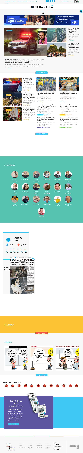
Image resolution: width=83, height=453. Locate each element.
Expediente (13, 1)
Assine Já (7, 1)
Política (29, 11)
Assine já (13, 424)
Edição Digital (66, 11)
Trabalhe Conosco (31, 1)
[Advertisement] (41, 149)
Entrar (6, 3)
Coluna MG (58, 11)
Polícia (23, 11)
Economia (42, 11)
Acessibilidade (65, 1)
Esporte (36, 11)
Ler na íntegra (8, 67)
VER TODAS (41, 375)
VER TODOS (41, 72)
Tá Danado (50, 11)
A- (72, 1)
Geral (17, 11)
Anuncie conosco (22, 1)
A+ (71, 1)
